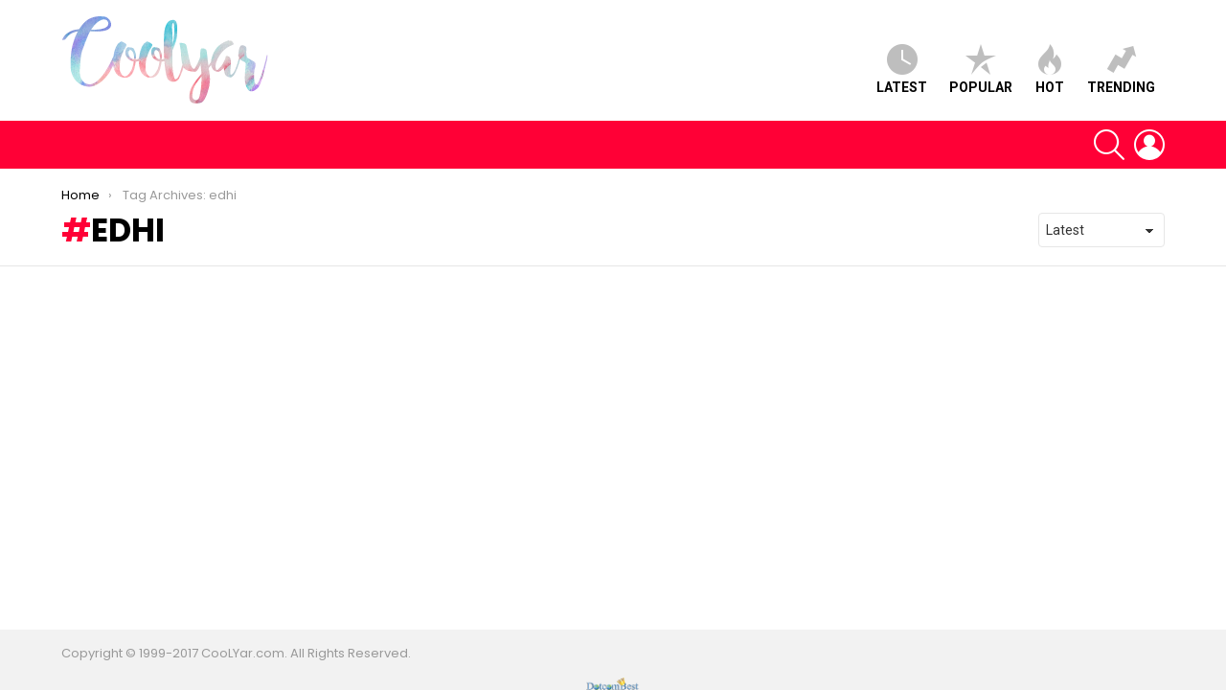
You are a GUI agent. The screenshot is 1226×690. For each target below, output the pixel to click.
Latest (901, 69)
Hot (1049, 69)
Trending (1121, 69)
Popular (980, 69)
